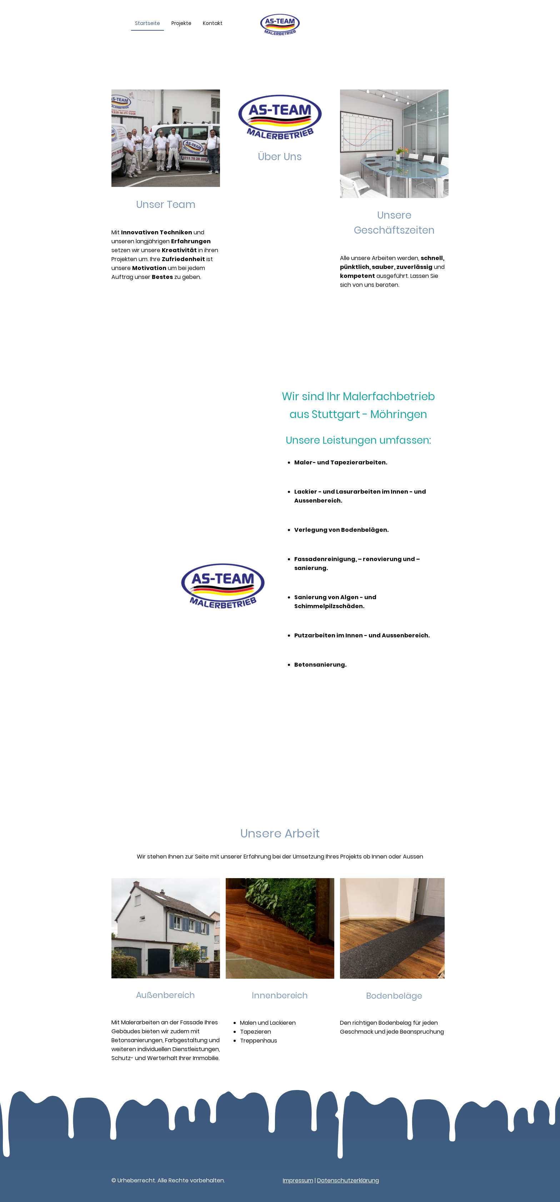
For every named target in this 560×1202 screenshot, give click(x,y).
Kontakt (212, 23)
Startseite (147, 23)
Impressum (298, 1180)
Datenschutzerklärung (348, 1180)
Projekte (181, 23)
